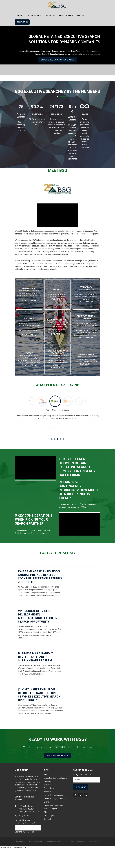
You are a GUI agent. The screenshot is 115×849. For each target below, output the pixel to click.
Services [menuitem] (47, 785)
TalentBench (76, 51)
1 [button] (52, 439)
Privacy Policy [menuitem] (93, 842)
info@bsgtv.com (25, 820)
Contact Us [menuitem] (22, 22)
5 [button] (63, 439)
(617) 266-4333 (24, 816)
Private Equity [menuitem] (49, 781)
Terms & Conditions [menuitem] (76, 842)
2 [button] (54, 439)
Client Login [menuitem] (49, 815)
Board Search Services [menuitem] (53, 795)
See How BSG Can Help (57, 755)
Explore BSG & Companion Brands (57, 60)
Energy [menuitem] (47, 802)
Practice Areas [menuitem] (66, 15)
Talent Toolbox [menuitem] (34, 15)
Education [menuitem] (48, 792)
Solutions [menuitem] (50, 15)
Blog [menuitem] (46, 812)
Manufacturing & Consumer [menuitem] (55, 798)
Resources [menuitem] (81, 15)
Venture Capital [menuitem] (50, 809)
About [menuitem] (20, 15)
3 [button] (57, 439)
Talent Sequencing (59, 51)
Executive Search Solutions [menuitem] (55, 778)
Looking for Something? (25, 823)
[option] (45, 401)
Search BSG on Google (24, 832)
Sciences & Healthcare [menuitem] (53, 805)
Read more (29, 300)
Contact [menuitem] (47, 819)
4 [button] (60, 439)
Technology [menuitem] (49, 788)
